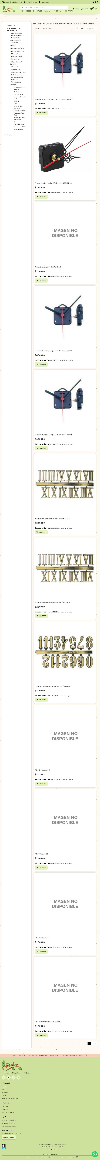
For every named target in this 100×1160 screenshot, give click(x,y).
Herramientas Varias (17, 48)
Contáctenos (44, 2)
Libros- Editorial (16, 54)
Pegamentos (15, 59)
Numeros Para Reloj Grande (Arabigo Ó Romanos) (52, 602)
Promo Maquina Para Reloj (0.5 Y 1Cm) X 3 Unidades (53, 183)
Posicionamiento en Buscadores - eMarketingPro (63, 1157)
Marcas (9, 139)
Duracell (12, 143)
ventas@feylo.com (30, 2)
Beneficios (5, 1092)
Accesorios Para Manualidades (13, 29)
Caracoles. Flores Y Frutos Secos (17, 36)
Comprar (42, 113)
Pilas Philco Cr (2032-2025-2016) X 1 (48, 1022)
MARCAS (47, 11)
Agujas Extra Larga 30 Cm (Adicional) (48, 267)
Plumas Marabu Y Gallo (18, 72)
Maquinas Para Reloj (19, 114)
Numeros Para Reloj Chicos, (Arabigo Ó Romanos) (52, 518)
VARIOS (68, 23)
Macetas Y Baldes (19, 110)
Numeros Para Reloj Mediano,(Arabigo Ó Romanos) (53, 686)
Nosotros (5, 1089)
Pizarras (16, 122)
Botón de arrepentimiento (10, 1098)
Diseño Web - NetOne (28, 1157)
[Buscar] (22, 7)
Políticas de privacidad (8, 1123)
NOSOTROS (37, 11)
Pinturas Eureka (16, 67)
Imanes (16, 101)
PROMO (9, 152)
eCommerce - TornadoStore (42, 1157)
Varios (13, 84)
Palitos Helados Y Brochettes (19, 118)
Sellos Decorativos (17, 75)
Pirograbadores (16, 69)
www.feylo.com (58, 1146)
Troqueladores (16, 82)
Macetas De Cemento (18, 107)
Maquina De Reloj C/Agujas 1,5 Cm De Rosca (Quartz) (54, 99)
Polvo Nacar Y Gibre (20, 127)
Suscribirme (8, 1137)
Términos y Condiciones (9, 1120)
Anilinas (16, 92)
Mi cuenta (5, 1106)
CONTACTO (69, 11)
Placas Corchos (19, 124)
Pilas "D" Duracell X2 (42, 770)
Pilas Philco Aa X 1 (41, 854)
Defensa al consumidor (9, 1126)
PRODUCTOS (26, 11)
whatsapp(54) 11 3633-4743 (12, 2)
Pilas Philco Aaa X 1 (42, 938)
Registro (86, 9)
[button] (93, 2)
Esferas (13, 45)
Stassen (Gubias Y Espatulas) (17, 78)
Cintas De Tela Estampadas (15, 41)
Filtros (7, 135)
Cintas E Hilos (18, 94)
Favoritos (5, 1109)
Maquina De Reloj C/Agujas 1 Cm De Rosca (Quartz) (53, 351)
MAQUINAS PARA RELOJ (84, 23)
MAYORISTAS (57, 11)
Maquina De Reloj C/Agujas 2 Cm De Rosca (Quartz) (53, 435)
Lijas (15, 104)
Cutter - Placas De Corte (20, 98)
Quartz (12, 148)
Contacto (4, 1095)
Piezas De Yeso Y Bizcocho (16, 63)
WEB (11, 155)
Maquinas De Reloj (17, 56)
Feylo (11, 145)
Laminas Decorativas (18, 51)
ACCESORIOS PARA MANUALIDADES (48, 23)
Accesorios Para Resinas (19, 88)
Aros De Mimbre (16, 33)
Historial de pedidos (8, 1112)
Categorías (11, 25)
